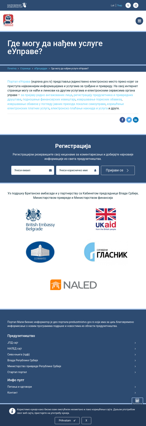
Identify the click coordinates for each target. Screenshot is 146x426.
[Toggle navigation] (139, 21)
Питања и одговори (19, 386)
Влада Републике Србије (22, 360)
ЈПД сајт (12, 342)
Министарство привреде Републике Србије (34, 366)
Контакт (12, 392)
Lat (112, 5)
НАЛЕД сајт (14, 348)
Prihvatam (67, 420)
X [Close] (86, 420)
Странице (25, 68)
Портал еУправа (18, 81)
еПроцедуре (40, 68)
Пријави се (118, 170)
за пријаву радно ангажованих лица (46, 95)
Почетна (11, 68)
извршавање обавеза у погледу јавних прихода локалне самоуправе (56, 104)
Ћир (119, 5)
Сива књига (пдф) (18, 354)
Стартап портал (17, 372)
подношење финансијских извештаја (49, 99)
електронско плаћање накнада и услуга (79, 108)
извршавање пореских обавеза (99, 99)
